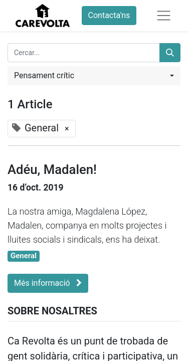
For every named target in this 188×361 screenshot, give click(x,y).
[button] (94, 75)
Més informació (48, 283)
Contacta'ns (109, 15)
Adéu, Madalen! (52, 169)
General (24, 255)
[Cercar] (169, 52)
